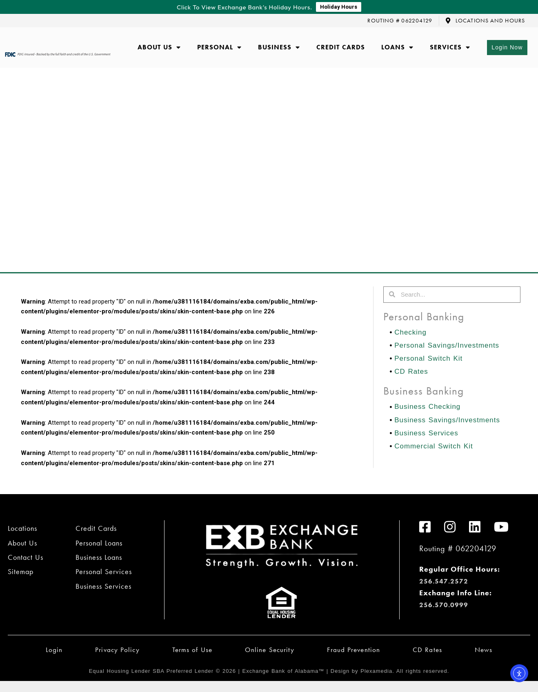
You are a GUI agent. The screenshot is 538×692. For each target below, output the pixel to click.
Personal (219, 47)
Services (450, 47)
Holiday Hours (338, 7)
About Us (159, 47)
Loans (397, 47)
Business (279, 47)
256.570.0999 (446, 605)
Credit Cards (340, 47)
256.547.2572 (446, 581)
